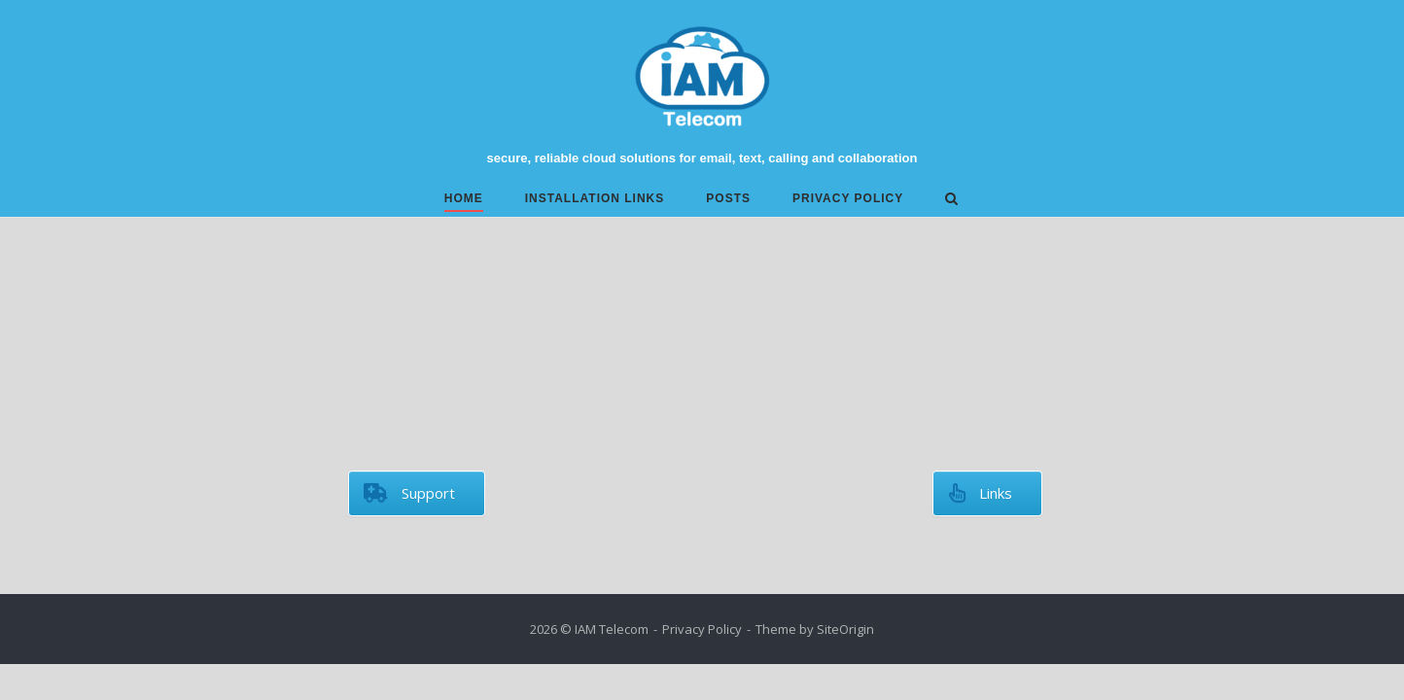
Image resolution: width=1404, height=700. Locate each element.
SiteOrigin (845, 629)
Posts (728, 198)
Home (463, 198)
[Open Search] (951, 200)
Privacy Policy (847, 198)
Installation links (595, 198)
